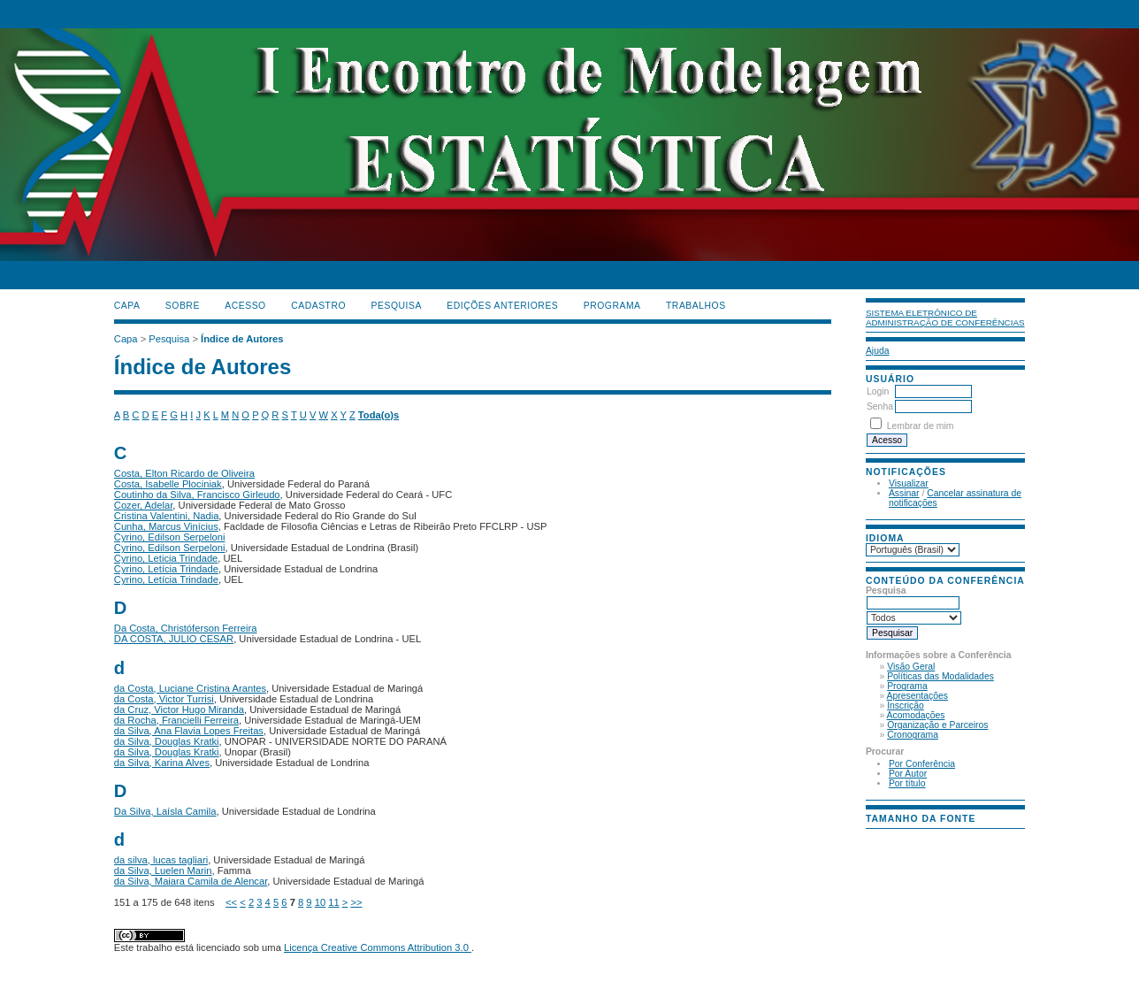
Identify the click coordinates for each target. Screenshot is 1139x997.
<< (231, 902)
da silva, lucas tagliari (161, 860)
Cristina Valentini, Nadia (166, 515)
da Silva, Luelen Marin (163, 870)
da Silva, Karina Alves (162, 762)
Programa (907, 686)
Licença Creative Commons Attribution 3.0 (377, 947)
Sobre (182, 306)
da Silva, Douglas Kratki (166, 741)
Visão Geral (911, 666)
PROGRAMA (612, 306)
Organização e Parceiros (937, 725)
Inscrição (905, 705)
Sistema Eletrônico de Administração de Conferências (945, 317)
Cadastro (318, 306)
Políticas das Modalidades (940, 676)
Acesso (245, 306)
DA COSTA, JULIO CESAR (173, 638)
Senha (880, 406)
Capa (127, 306)
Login (878, 391)
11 (333, 902)
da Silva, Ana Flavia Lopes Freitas (189, 730)
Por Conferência (922, 764)
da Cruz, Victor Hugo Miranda (179, 709)
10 (320, 902)
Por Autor (908, 773)
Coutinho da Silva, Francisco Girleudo (197, 494)
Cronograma (912, 735)
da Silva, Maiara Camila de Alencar (191, 881)
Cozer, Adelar (143, 505)
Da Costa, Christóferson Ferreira (185, 628)
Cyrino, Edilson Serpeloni (170, 537)
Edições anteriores (502, 306)
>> (356, 902)
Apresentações (917, 696)
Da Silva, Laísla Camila (165, 811)
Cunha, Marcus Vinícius (166, 526)
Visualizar (909, 483)
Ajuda (878, 351)
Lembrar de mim (920, 426)
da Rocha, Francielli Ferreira (176, 720)
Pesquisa (396, 306)
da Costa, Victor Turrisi (164, 699)
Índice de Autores (242, 339)
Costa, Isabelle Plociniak (168, 484)
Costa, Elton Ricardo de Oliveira (184, 473)
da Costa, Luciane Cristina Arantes (190, 688)
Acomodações (916, 715)
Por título (907, 783)
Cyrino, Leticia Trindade (166, 558)
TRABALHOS (696, 306)
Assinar (904, 493)
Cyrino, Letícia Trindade (166, 569)
